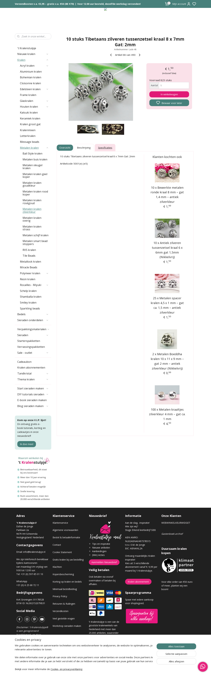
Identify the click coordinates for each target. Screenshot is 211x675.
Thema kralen (33, 379)
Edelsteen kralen (34, 89)
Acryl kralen (34, 65)
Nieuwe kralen (33, 54)
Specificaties (105, 147)
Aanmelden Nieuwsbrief (104, 562)
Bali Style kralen (32, 153)
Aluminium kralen (31, 71)
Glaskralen (34, 101)
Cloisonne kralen (30, 83)
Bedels (33, 314)
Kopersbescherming (63, 574)
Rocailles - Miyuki (34, 285)
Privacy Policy (60, 596)
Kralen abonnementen (31, 367)
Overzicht (65, 147)
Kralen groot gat (30, 124)
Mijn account (181, 4)
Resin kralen (27, 279)
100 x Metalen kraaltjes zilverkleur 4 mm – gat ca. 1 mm (167, 414)
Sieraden (33, 335)
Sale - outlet (33, 353)
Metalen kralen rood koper (35, 193)
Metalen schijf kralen (35, 235)
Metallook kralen (30, 261)
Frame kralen (28, 95)
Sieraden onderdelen (33, 320)
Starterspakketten (28, 341)
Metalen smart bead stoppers (35, 242)
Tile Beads (29, 255)
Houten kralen (34, 106)
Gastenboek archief (172, 533)
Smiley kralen (28, 302)
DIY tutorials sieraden (33, 394)
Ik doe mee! (26, 444)
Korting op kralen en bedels (67, 581)
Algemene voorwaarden (65, 530)
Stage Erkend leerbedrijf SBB (140, 530)
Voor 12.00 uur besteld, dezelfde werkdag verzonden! (109, 3)
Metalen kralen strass (32, 228)
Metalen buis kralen (35, 159)
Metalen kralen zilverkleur (32, 210)
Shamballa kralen (30, 296)
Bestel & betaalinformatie (66, 537)
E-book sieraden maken (32, 400)
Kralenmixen (27, 130)
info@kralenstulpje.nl (34, 551)
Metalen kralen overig (32, 219)
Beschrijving (84, 147)
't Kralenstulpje (26, 48)
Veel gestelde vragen (64, 618)
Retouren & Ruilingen (64, 603)
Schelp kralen (28, 291)
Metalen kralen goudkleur (32, 184)
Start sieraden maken (33, 388)
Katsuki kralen (29, 112)
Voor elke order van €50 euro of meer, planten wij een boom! (177, 585)
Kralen (33, 60)
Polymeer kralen (34, 273)
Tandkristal (33, 373)
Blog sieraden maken (33, 406)
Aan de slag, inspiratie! (137, 522)
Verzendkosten (60, 611)
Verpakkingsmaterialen (33, 329)
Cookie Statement (62, 552)
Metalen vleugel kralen (32, 166)
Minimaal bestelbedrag (65, 589)
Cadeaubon (24, 362)
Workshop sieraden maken (67, 625)
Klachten (57, 566)
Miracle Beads (28, 267)
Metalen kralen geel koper (35, 175)
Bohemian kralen (30, 77)
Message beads (29, 142)
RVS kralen (29, 250)
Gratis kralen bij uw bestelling (68, 559)
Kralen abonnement (138, 581)
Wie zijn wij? (131, 526)
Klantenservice (60, 522)
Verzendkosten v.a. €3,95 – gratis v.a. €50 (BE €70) (44, 3)
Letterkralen (27, 136)
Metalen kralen (34, 148)
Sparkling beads (30, 308)
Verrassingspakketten (31, 347)
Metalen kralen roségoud (32, 201)
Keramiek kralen (30, 118)
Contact (57, 544)
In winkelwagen (169, 94)
